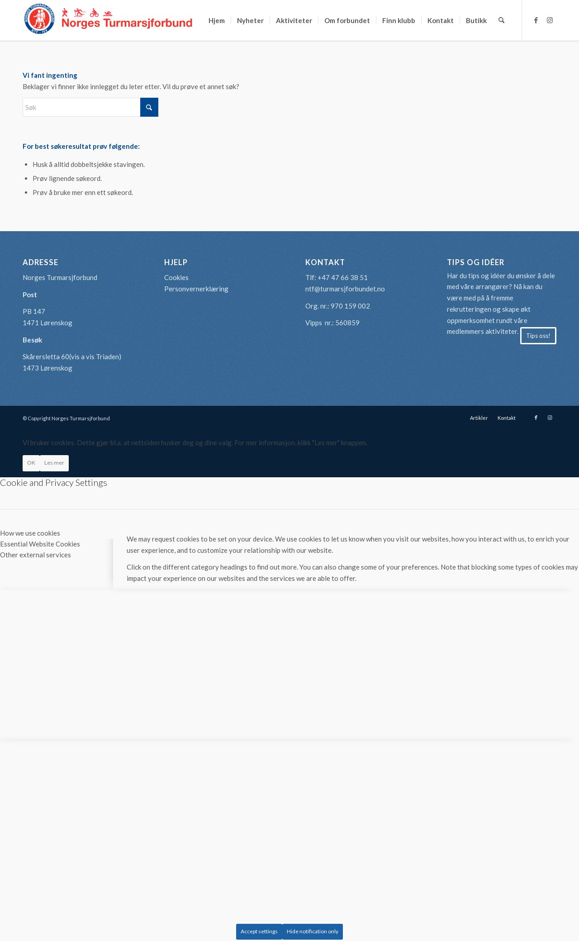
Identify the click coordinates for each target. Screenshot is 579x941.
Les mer (54, 462)
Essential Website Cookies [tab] (40, 544)
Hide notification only (312, 931)
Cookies (176, 277)
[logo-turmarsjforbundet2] (109, 20)
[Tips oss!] (538, 335)
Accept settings (259, 931)
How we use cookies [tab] (30, 533)
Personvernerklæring (196, 289)
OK (31, 462)
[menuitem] (217, 20)
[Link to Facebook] (536, 20)
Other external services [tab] (35, 555)
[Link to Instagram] (549, 20)
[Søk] (501, 20)
